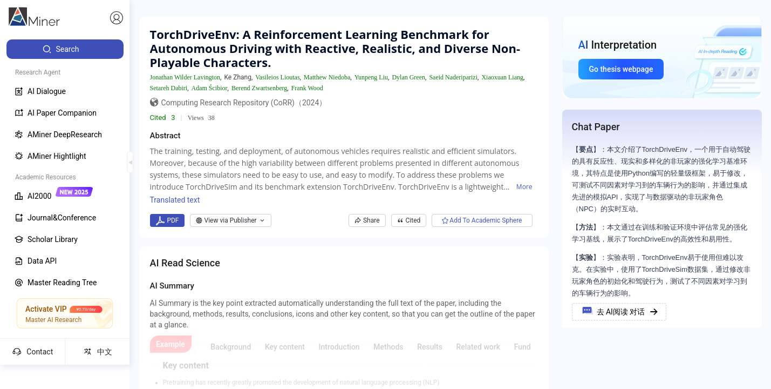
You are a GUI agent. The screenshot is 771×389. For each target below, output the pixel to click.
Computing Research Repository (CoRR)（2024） (244, 102)
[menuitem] (65, 49)
